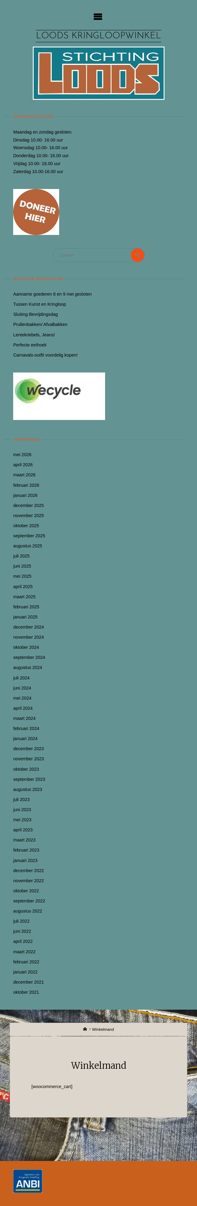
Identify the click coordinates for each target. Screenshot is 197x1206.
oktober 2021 (26, 992)
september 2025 (29, 535)
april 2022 (22, 941)
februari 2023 (26, 850)
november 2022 (28, 880)
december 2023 (28, 748)
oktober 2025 (26, 525)
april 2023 (22, 829)
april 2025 (22, 586)
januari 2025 (25, 616)
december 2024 (28, 627)
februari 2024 (26, 728)
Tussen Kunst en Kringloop (39, 304)
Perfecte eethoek (30, 344)
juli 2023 (21, 799)
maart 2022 (24, 951)
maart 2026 (24, 474)
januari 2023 (25, 860)
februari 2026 (26, 485)
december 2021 (28, 982)
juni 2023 (22, 809)
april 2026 (22, 464)
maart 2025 (24, 596)
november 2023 (28, 758)
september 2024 (29, 657)
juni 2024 (22, 688)
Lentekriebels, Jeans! (34, 334)
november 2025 (28, 515)
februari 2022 (26, 961)
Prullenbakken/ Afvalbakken (40, 324)
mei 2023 (22, 819)
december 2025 (28, 505)
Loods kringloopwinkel (98, 36)
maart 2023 (24, 839)
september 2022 (29, 900)
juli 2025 (21, 556)
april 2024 (22, 708)
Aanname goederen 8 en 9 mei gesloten (52, 294)
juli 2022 (21, 921)
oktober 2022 (26, 890)
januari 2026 (25, 495)
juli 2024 (21, 677)
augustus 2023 (27, 789)
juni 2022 (22, 931)
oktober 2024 (26, 647)
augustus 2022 (27, 911)
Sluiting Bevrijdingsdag (35, 314)
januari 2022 (25, 972)
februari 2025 (26, 606)
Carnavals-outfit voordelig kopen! (45, 355)
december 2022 (28, 870)
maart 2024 (24, 718)
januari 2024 (25, 738)
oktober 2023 (26, 769)
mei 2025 (22, 576)
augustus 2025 (27, 545)
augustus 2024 (27, 667)
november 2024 (28, 637)
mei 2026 (22, 454)
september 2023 (29, 779)
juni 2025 (22, 566)
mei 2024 (22, 698)
